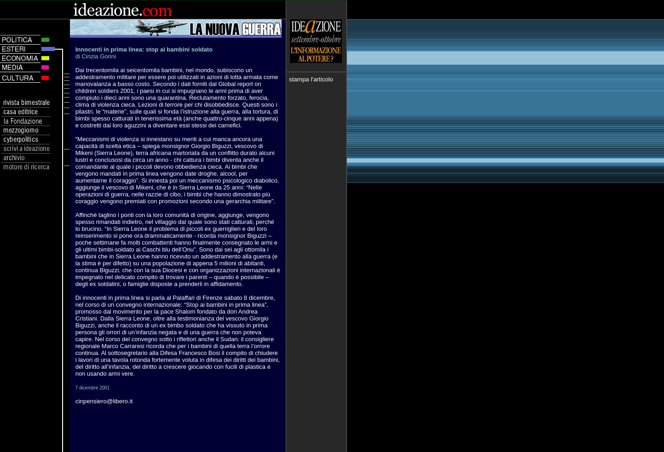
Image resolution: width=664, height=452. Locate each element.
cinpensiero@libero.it (104, 401)
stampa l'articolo (311, 79)
